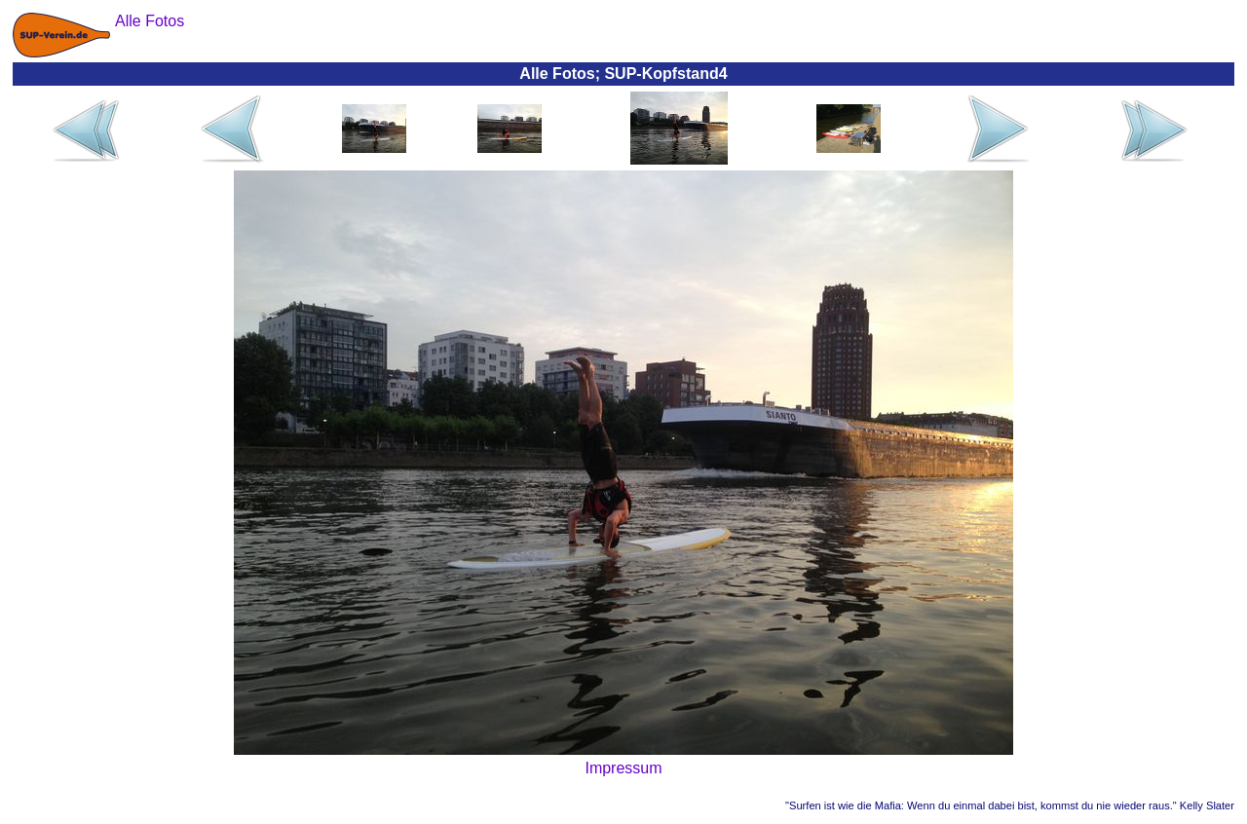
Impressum (623, 768)
